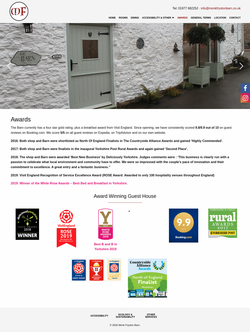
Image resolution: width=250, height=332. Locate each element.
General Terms (201, 17)
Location (220, 17)
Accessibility (99, 315)
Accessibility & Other (156, 17)
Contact (235, 17)
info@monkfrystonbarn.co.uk (221, 8)
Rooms (123, 17)
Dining (135, 17)
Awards (182, 17)
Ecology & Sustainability (125, 315)
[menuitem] (112, 17)
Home (112, 17)
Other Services (151, 315)
